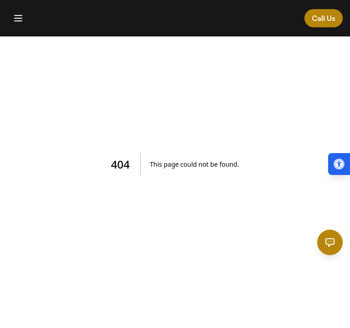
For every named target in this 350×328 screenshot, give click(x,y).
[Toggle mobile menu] (18, 18)
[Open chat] (330, 242)
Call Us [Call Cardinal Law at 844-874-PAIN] (323, 18)
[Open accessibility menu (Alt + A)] (339, 164)
